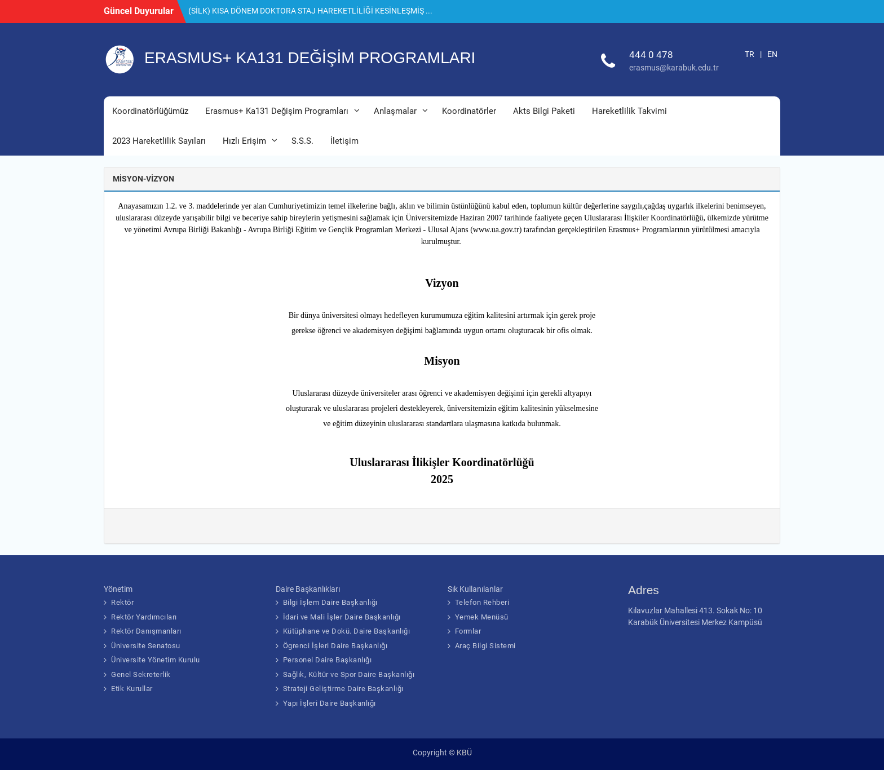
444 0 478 (651, 54)
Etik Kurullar (132, 688)
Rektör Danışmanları (146, 631)
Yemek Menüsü (482, 617)
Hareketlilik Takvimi (629, 111)
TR (749, 54)
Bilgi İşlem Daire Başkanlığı (330, 602)
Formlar (468, 631)
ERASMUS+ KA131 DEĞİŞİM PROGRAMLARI (309, 58)
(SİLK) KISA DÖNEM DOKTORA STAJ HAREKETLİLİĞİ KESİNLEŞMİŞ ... (310, 10)
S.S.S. (302, 141)
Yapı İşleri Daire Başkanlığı (329, 703)
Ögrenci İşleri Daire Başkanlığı (335, 645)
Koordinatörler (469, 111)
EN (772, 54)
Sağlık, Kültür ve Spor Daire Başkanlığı (349, 674)
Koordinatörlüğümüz (150, 111)
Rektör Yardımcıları (144, 617)
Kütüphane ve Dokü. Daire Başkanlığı (346, 631)
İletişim (344, 141)
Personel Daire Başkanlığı (327, 660)
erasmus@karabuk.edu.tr (674, 67)
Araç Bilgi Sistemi (485, 645)
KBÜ (464, 752)
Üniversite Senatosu (145, 645)
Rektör (122, 602)
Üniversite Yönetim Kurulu (155, 660)
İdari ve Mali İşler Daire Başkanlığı (342, 617)
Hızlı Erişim (244, 141)
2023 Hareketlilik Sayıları (159, 141)
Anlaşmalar (395, 111)
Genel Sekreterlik (141, 674)
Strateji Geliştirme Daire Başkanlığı (343, 688)
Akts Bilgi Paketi (544, 111)
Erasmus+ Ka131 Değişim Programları (276, 111)
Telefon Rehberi (482, 602)
